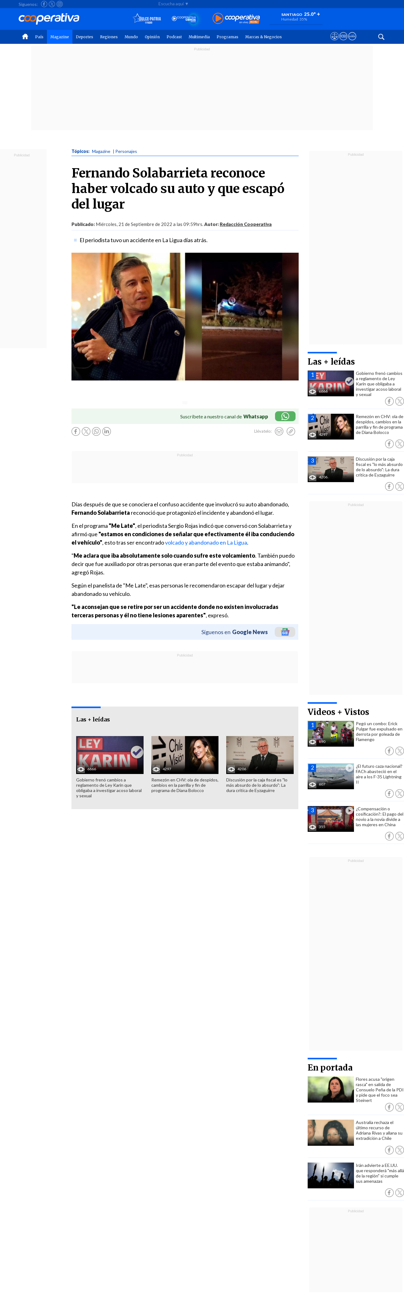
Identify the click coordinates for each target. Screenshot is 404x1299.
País (39, 37)
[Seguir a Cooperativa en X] (52, 4)
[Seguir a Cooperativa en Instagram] (60, 4)
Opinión (152, 37)
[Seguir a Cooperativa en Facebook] (44, 4)
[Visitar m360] (343, 42)
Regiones (109, 37)
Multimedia (199, 37)
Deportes (84, 37)
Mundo (131, 37)
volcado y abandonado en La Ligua (206, 542)
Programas (227, 37)
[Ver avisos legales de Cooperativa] (334, 42)
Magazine (59, 37)
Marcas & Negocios (263, 37)
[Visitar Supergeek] (352, 42)
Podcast (174, 37)
